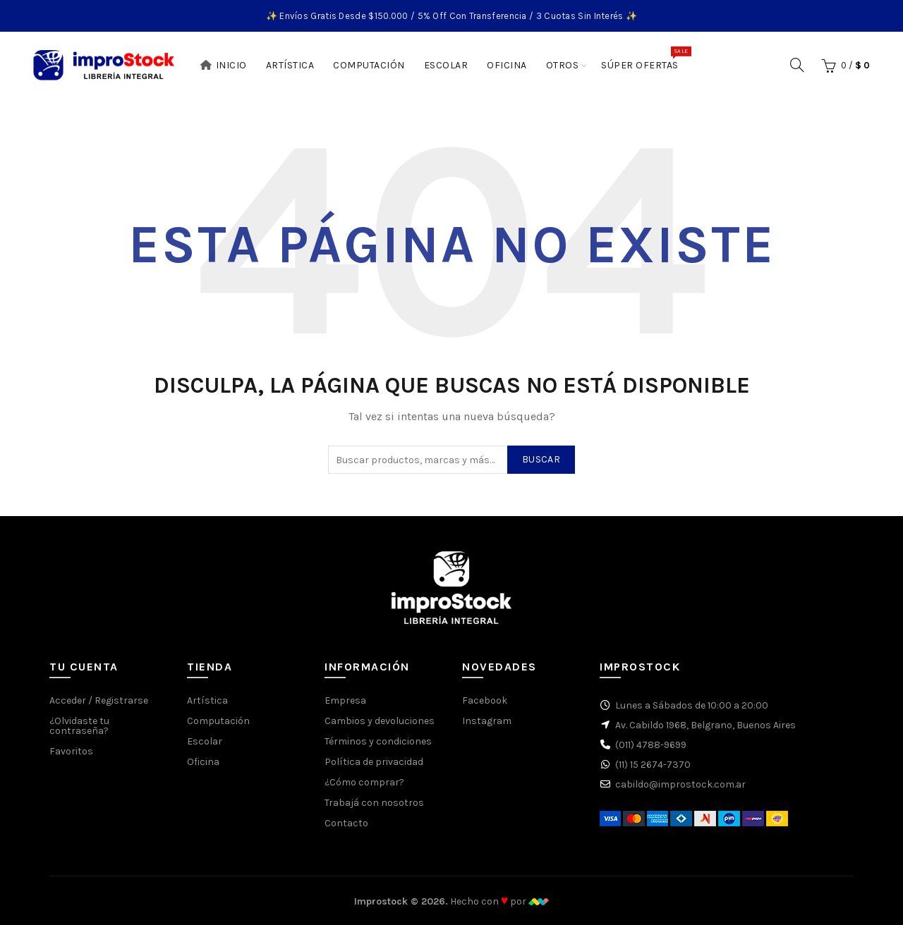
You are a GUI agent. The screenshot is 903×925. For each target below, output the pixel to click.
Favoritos (71, 751)
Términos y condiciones (378, 741)
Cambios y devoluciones (380, 721)
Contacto (346, 823)
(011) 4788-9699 (650, 745)
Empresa (345, 700)
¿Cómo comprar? (364, 782)
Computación (369, 65)
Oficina (507, 65)
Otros (562, 65)
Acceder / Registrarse (98, 700)
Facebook (484, 700)
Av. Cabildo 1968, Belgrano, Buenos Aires (705, 725)
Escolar (446, 65)
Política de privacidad (374, 762)
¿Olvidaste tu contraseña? (79, 726)
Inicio (223, 65)
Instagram (486, 721)
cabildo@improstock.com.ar (680, 784)
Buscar (541, 459)
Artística (290, 65)
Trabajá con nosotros (374, 803)
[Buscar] (797, 64)
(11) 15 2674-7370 (653, 765)
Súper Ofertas (644, 58)
